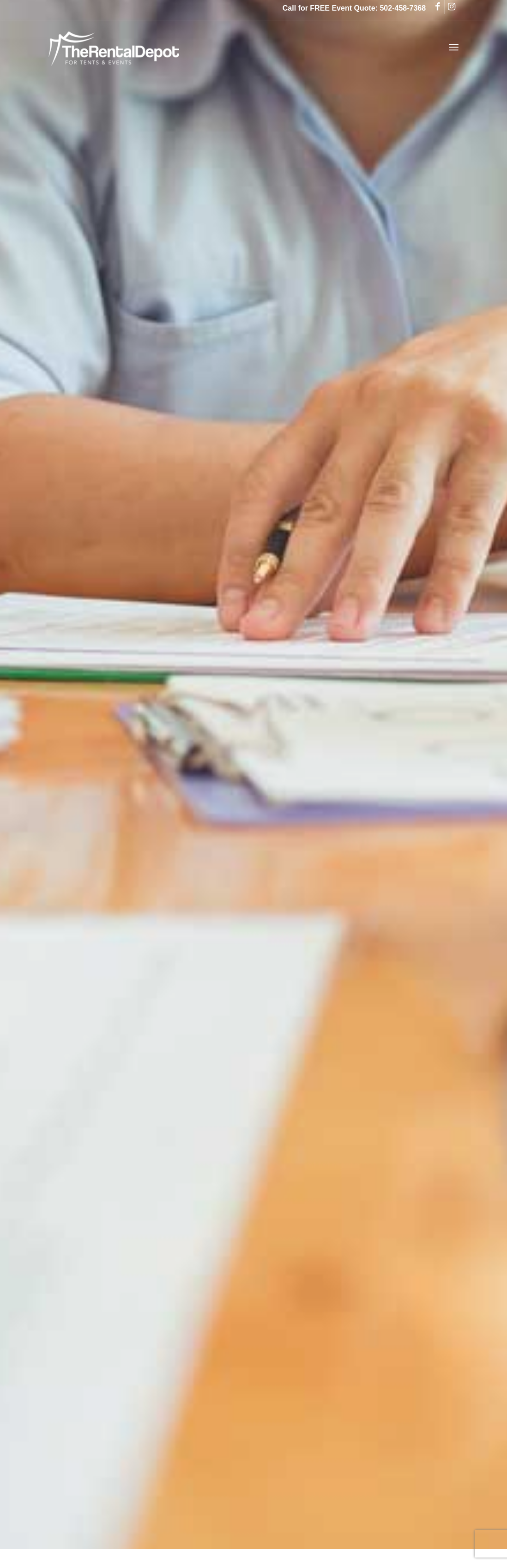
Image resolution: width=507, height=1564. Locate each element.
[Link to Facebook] (437, 7)
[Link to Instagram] (452, 7)
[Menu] (454, 47)
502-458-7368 (403, 8)
